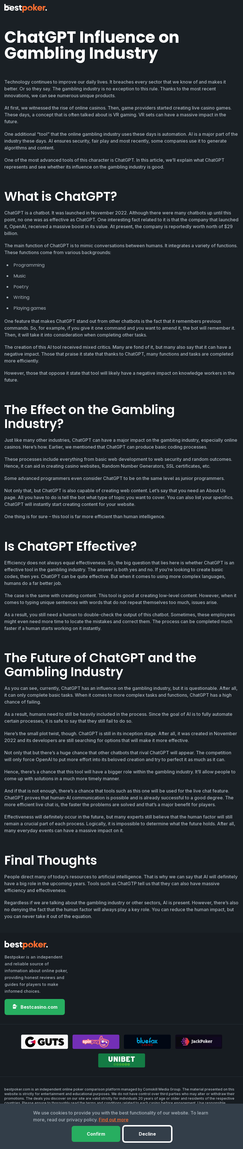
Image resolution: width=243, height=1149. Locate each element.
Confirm (96, 1134)
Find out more (113, 1119)
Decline (147, 1134)
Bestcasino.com (34, 1007)
